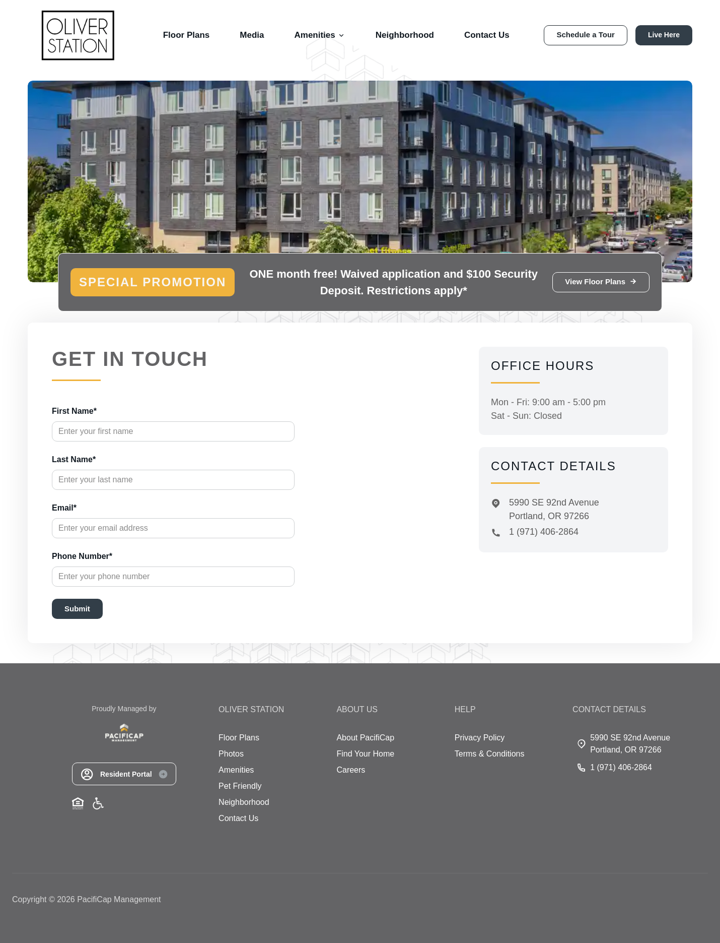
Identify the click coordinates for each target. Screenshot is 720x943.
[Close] (438, 388)
